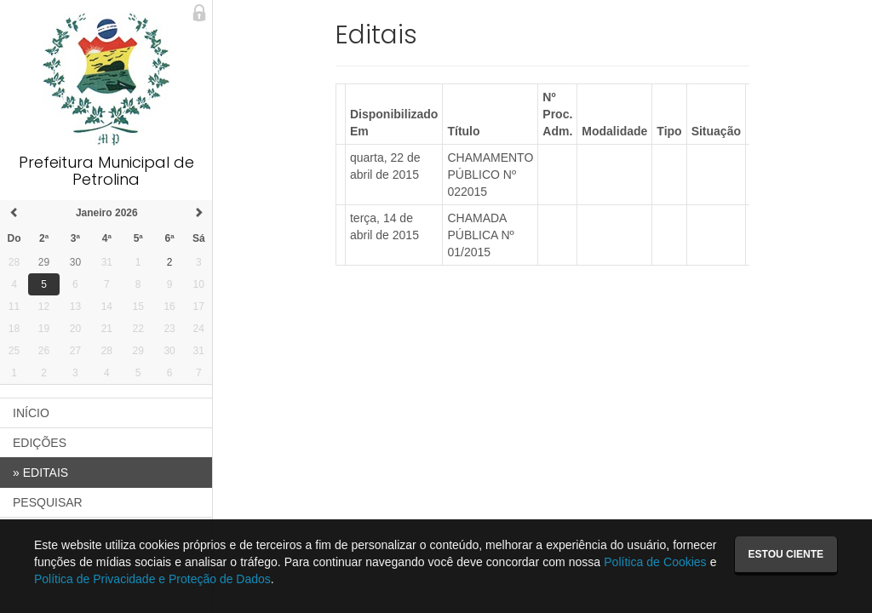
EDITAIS (40, 472)
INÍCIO (31, 413)
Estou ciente (786, 554)
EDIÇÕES (39, 443)
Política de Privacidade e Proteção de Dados (152, 579)
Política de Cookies (655, 562)
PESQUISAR (48, 502)
